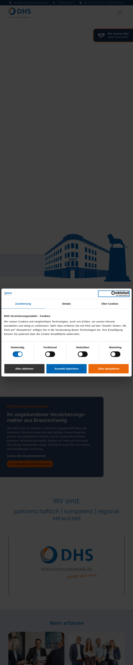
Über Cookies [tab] (109, 303)
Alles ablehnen (24, 368)
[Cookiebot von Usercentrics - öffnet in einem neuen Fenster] (114, 293)
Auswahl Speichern (66, 368)
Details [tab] (66, 303)
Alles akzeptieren (108, 368)
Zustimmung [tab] (23, 303)
